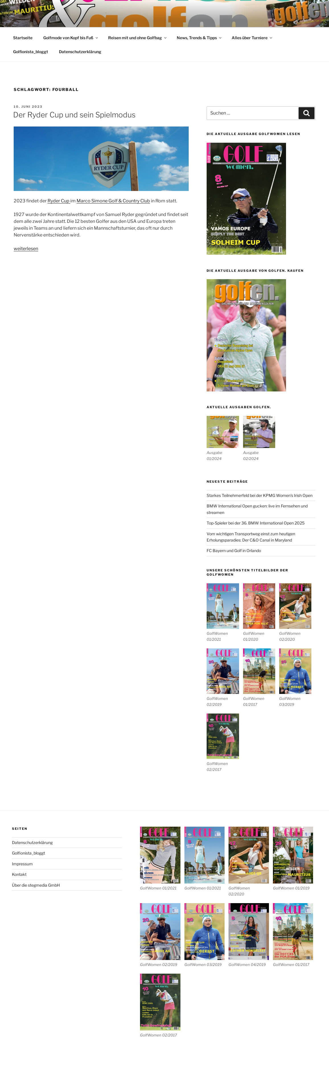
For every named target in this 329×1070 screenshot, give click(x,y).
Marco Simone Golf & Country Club (113, 201)
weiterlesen (26, 248)
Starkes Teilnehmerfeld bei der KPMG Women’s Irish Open (259, 495)
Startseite (22, 37)
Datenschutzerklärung (80, 51)
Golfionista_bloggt (30, 51)
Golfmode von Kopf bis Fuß (71, 37)
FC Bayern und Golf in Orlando (234, 550)
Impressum (22, 863)
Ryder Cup (59, 201)
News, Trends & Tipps (199, 37)
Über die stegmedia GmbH (36, 885)
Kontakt (19, 874)
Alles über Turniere (252, 37)
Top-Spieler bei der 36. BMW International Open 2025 (256, 523)
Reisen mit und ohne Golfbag (137, 37)
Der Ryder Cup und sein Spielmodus (74, 114)
